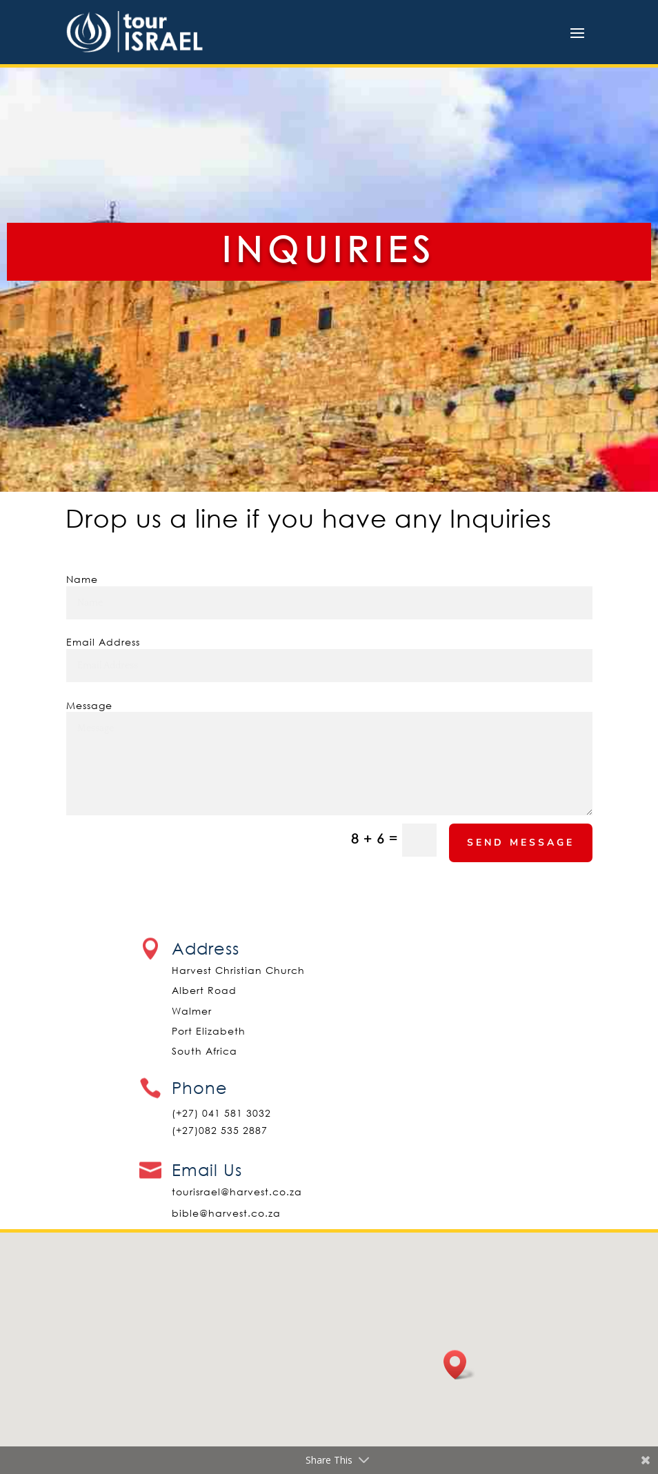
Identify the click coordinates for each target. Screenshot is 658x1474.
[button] (459, 1365)
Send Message (521, 842)
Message (89, 705)
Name (82, 579)
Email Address (103, 641)
